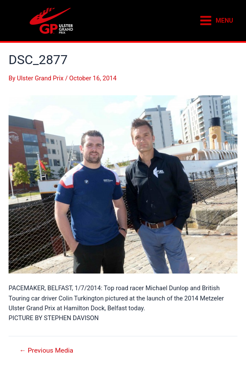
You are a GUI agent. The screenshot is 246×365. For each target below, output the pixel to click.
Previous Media (46, 350)
